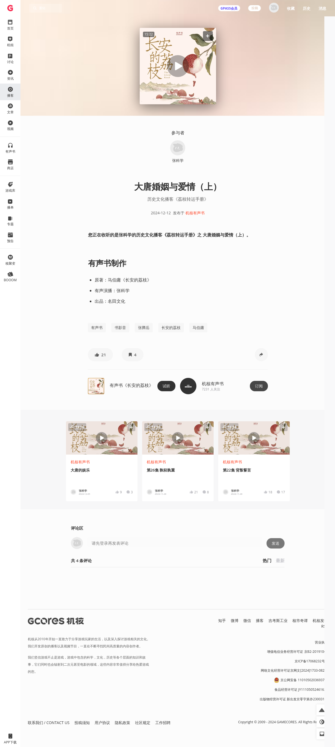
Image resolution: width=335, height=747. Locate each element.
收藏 (291, 8)
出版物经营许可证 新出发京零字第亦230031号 (294, 699)
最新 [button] (280, 561)
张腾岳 (143, 327)
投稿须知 (82, 722)
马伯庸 (198, 327)
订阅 (259, 386)
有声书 (97, 327)
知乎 (222, 620)
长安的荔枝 (171, 327)
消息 (322, 8)
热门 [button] (267, 561)
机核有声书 (195, 212)
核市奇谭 (300, 620)
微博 (234, 620)
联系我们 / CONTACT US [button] (49, 722)
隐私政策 (122, 722)
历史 (306, 8)
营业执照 (321, 642)
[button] (207, 35)
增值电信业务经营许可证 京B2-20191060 (297, 651)
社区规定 (142, 722)
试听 (166, 386)
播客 (260, 620)
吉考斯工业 (278, 620)
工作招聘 (163, 722)
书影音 (120, 327)
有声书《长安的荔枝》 (131, 385)
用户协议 (102, 722)
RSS (324, 626)
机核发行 (320, 620)
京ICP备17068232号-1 (311, 661)
